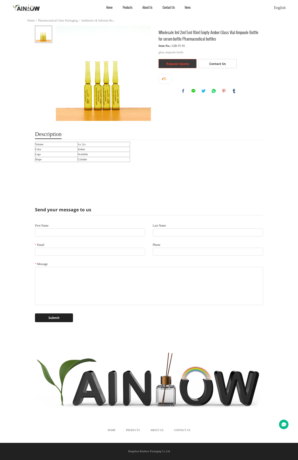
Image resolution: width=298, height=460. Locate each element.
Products (127, 7)
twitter (204, 91)
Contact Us (168, 7)
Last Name (159, 225)
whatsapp (214, 91)
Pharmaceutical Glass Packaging (58, 20)
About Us (147, 7)
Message (41, 264)
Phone (156, 244)
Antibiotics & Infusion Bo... (98, 20)
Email (39, 244)
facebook (183, 91)
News (187, 7)
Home (109, 7)
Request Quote (177, 64)
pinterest (224, 91)
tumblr (234, 91)
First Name (42, 225)
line (194, 91)
